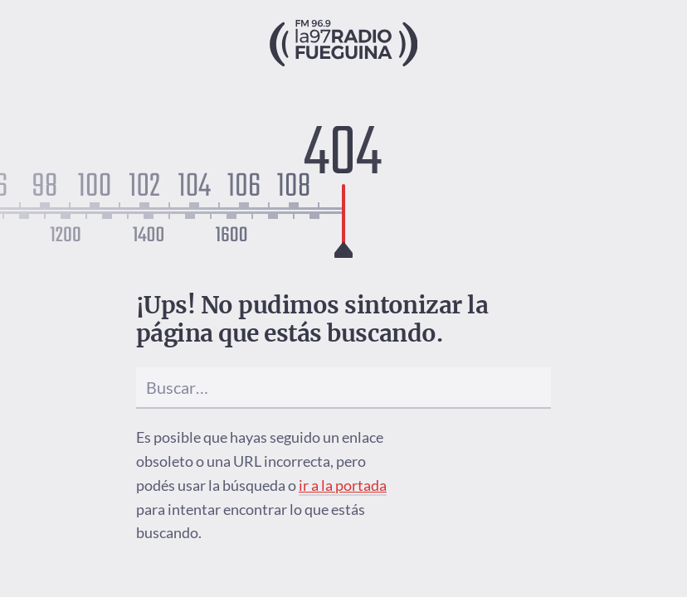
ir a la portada (343, 485)
